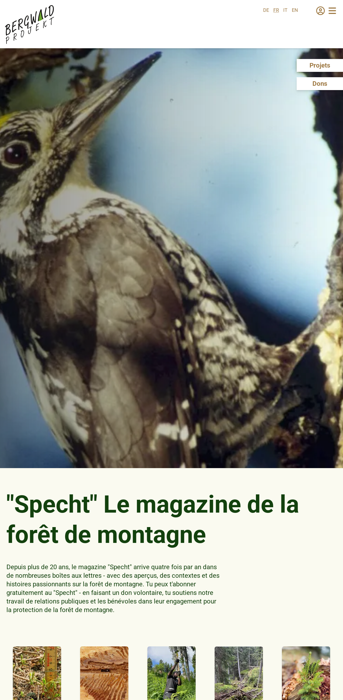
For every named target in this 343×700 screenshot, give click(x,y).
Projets (320, 65)
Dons (319, 83)
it (285, 10)
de (266, 10)
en (295, 10)
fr (276, 10)
